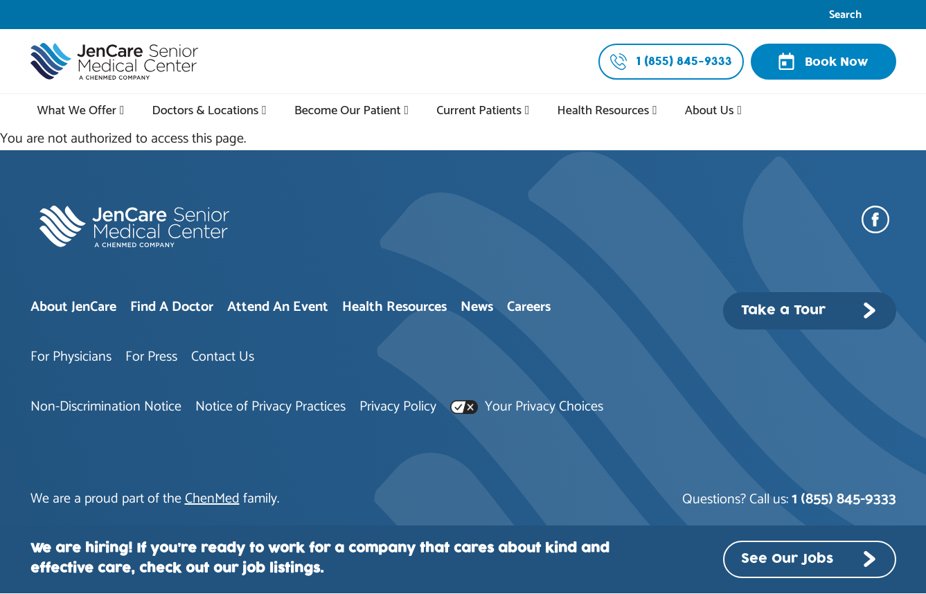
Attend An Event (277, 307)
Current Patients (479, 110)
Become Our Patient (347, 110)
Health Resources (604, 110)
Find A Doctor (171, 307)
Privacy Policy (397, 406)
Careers (529, 307)
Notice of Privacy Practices (270, 406)
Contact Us (222, 356)
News (477, 307)
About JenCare (73, 307)
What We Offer (76, 110)
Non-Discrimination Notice (105, 406)
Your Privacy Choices (526, 406)
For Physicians (71, 356)
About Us (709, 110)
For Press (151, 356)
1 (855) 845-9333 (844, 499)
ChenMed (212, 498)
